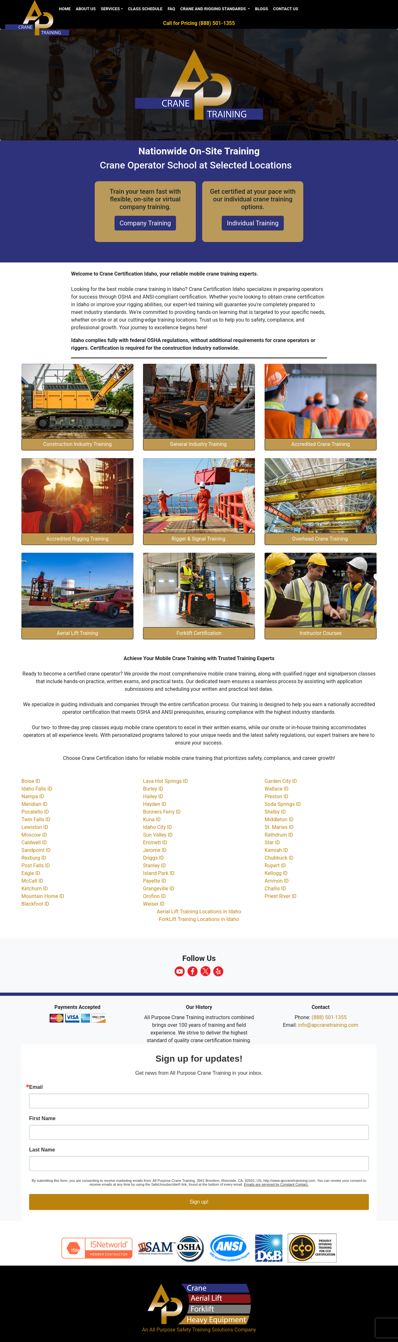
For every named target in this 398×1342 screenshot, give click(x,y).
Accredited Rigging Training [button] (77, 539)
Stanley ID (154, 865)
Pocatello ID (35, 812)
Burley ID (153, 789)
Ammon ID (277, 881)
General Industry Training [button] (199, 444)
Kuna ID (152, 819)
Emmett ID (155, 842)
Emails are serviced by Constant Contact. (276, 1184)
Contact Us (285, 8)
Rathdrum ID (279, 835)
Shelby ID (275, 812)
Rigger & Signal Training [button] (199, 539)
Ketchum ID (34, 889)
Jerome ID (154, 850)
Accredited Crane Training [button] (320, 444)
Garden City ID (281, 781)
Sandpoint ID (36, 850)
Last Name (42, 1149)
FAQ (171, 8)
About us (86, 8)
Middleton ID (279, 819)
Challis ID (275, 889)
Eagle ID (30, 873)
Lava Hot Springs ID (165, 781)
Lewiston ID (34, 827)
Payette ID (154, 881)
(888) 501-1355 (329, 1017)
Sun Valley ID (157, 835)
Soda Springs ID (283, 804)
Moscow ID (34, 835)
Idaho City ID (157, 827)
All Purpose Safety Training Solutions (191, 1330)
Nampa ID (32, 796)
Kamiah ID (276, 850)
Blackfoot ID (35, 904)
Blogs (261, 8)
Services (110, 8)
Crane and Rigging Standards (213, 8)
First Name (42, 1118)
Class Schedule (145, 8)
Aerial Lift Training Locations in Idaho (199, 912)
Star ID (272, 842)
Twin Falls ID (35, 819)
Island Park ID (158, 873)
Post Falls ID (35, 865)
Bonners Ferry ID (161, 812)
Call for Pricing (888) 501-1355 (199, 23)
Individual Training (252, 223)
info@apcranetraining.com (328, 1025)
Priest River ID (280, 896)
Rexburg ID (33, 858)
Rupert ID (275, 865)
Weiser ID (153, 904)
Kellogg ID (276, 873)
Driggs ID (153, 858)
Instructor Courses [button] (320, 633)
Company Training (145, 223)
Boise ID (30, 781)
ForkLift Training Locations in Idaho (199, 919)
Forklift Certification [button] (199, 633)
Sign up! (199, 1202)
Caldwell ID (34, 842)
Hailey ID (153, 796)
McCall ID (32, 881)
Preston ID (276, 796)
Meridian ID (34, 804)
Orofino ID (154, 896)
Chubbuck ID (279, 858)
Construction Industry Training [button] (77, 444)
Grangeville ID (158, 889)
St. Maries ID (279, 827)
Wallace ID (277, 789)
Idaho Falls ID (36, 789)
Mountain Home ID (42, 896)
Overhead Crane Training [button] (320, 539)
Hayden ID (154, 804)
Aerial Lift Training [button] (77, 633)
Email (36, 1087)
